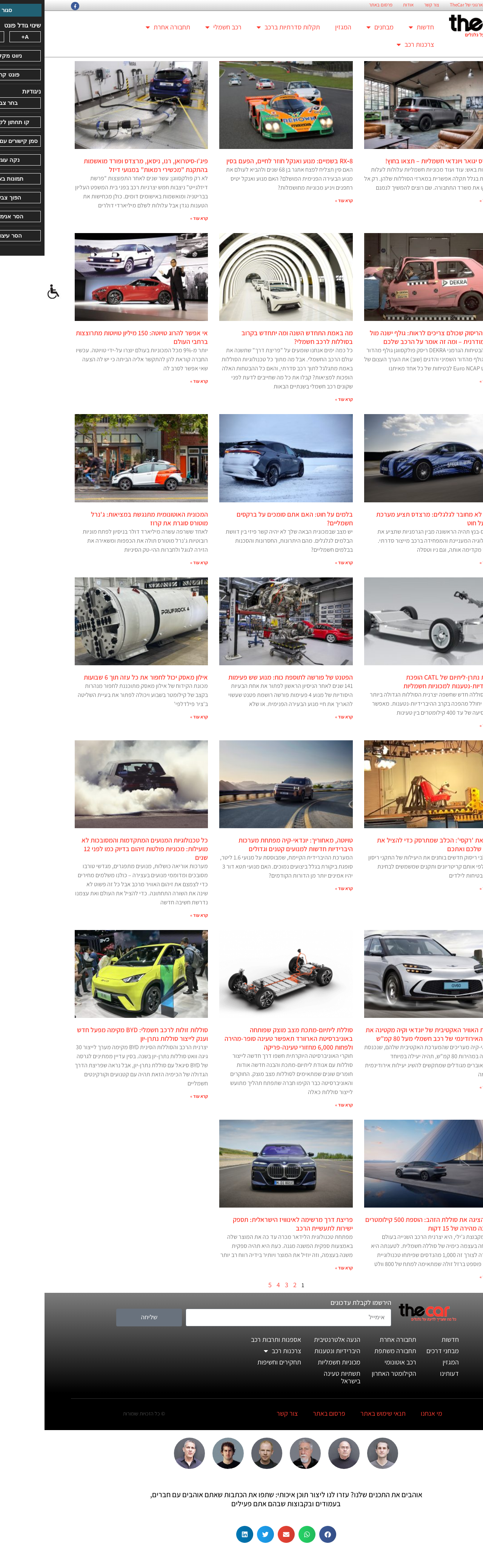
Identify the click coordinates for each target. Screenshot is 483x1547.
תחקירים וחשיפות (235, 1362)
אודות (363, 5)
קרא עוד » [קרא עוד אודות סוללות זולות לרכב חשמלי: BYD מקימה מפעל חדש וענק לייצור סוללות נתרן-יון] (154, 1096)
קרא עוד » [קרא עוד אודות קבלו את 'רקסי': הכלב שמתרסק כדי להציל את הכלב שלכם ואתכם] (444, 888)
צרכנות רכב (370, 44)
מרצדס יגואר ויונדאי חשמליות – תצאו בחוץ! (397, 161)
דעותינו (404, 1373)
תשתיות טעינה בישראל (297, 1377)
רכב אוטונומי (356, 1362)
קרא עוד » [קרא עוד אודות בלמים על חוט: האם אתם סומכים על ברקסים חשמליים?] (299, 562)
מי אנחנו (387, 1413)
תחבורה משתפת (351, 1350)
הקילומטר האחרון (349, 1373)
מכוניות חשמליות (294, 1362)
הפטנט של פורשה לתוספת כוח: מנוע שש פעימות (246, 677)
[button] (283, 1534)
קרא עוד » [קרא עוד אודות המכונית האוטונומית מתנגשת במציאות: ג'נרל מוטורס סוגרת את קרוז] (154, 562)
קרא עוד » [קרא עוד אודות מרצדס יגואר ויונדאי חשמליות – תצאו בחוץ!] (444, 200)
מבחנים (335, 27)
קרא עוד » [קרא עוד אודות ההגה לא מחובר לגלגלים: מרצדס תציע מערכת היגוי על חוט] (444, 562)
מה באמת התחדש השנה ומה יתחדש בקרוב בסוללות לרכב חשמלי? (252, 337)
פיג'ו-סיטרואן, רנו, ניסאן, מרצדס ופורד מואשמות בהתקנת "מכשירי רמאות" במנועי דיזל (101, 165)
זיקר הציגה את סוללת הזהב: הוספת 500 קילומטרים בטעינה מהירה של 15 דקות (387, 1223)
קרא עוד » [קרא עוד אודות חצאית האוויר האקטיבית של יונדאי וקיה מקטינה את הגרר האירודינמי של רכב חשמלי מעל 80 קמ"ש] (444, 1087)
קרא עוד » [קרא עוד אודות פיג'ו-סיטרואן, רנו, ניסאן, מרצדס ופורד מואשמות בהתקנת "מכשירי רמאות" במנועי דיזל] (154, 218)
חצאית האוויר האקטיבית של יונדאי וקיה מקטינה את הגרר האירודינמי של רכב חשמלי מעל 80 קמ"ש (387, 1034)
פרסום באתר (336, 5)
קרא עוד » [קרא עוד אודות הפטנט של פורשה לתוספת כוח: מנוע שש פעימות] (299, 717)
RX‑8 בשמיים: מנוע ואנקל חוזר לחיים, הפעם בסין (245, 161)
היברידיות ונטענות (293, 1350)
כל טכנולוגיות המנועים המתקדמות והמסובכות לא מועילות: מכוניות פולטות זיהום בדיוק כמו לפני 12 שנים (100, 849)
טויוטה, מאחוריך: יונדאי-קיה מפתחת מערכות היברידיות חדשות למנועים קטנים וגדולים (251, 844)
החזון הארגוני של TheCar (428, 5)
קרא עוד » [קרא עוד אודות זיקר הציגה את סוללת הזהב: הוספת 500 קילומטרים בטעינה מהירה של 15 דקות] (444, 1277)
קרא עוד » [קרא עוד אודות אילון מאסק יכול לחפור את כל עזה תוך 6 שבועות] (154, 717)
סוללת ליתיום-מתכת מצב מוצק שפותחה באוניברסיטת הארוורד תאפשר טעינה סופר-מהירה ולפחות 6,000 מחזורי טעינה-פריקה (244, 1038)
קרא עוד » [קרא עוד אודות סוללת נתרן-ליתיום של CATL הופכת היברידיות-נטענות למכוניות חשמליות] (444, 725)
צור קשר (387, 5)
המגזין (299, 27)
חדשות (376, 27)
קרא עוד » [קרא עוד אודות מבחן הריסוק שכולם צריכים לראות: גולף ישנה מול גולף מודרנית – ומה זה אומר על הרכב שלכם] (444, 381)
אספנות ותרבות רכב (231, 1339)
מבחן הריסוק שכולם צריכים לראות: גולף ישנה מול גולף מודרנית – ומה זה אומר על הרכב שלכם (389, 337)
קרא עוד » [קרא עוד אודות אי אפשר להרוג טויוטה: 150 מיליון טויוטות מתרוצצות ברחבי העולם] (154, 381)
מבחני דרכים (398, 1350)
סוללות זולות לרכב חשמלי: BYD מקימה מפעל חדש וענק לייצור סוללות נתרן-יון (97, 1034)
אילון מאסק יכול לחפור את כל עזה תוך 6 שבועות (101, 677)
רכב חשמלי (179, 27)
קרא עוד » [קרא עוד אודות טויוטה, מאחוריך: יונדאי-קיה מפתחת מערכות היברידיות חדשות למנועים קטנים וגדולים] (299, 888)
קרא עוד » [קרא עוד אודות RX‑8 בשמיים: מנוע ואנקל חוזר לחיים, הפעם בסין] (299, 200)
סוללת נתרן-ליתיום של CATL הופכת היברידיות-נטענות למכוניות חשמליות (406, 681)
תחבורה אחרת (123, 27)
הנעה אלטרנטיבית (292, 1339)
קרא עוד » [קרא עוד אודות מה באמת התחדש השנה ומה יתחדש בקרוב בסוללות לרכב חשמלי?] (299, 399)
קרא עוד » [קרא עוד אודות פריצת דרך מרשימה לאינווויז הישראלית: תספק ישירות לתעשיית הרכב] (299, 1268)
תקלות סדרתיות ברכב (243, 27)
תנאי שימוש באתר (338, 1413)
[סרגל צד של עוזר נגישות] (9, 292)
